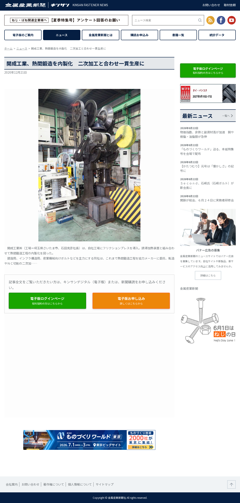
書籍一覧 (178, 35)
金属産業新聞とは (101, 35)
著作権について (53, 484)
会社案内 (12, 484)
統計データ (217, 35)
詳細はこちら (208, 275)
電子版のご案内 (23, 35)
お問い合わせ (211, 5)
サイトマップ (105, 484)
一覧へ (226, 115)
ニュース (62, 35)
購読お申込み (139, 35)
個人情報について (80, 484)
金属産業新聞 (189, 288)
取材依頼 (230, 5)
